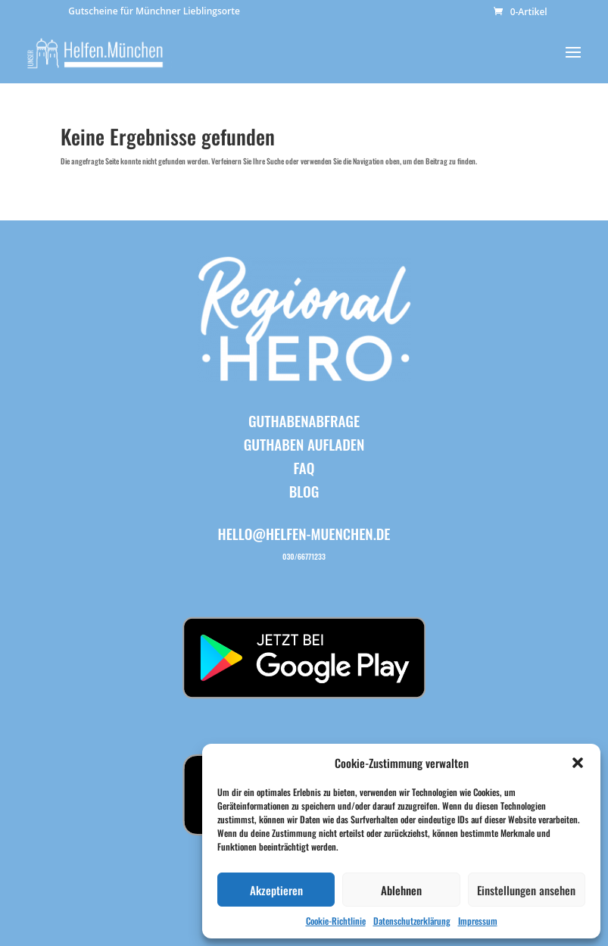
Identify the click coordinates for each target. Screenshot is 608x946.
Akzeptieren (276, 890)
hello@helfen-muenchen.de (304, 533)
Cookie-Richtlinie (336, 920)
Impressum (477, 920)
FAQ (304, 467)
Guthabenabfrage (304, 420)
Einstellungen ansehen (526, 890)
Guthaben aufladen (304, 443)
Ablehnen (401, 890)
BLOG (304, 490)
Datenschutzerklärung (412, 920)
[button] (577, 762)
